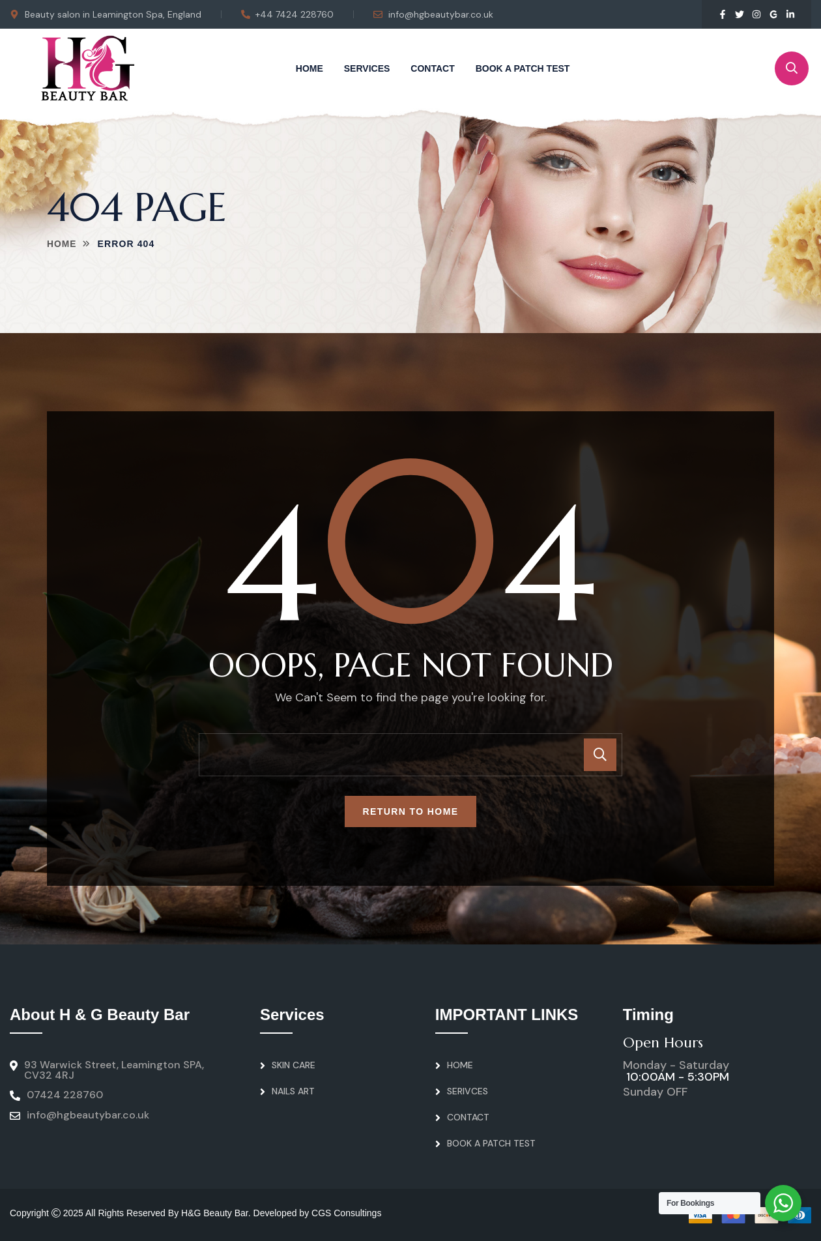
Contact (432, 68)
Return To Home (411, 811)
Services (367, 68)
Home (309, 68)
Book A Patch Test (523, 68)
